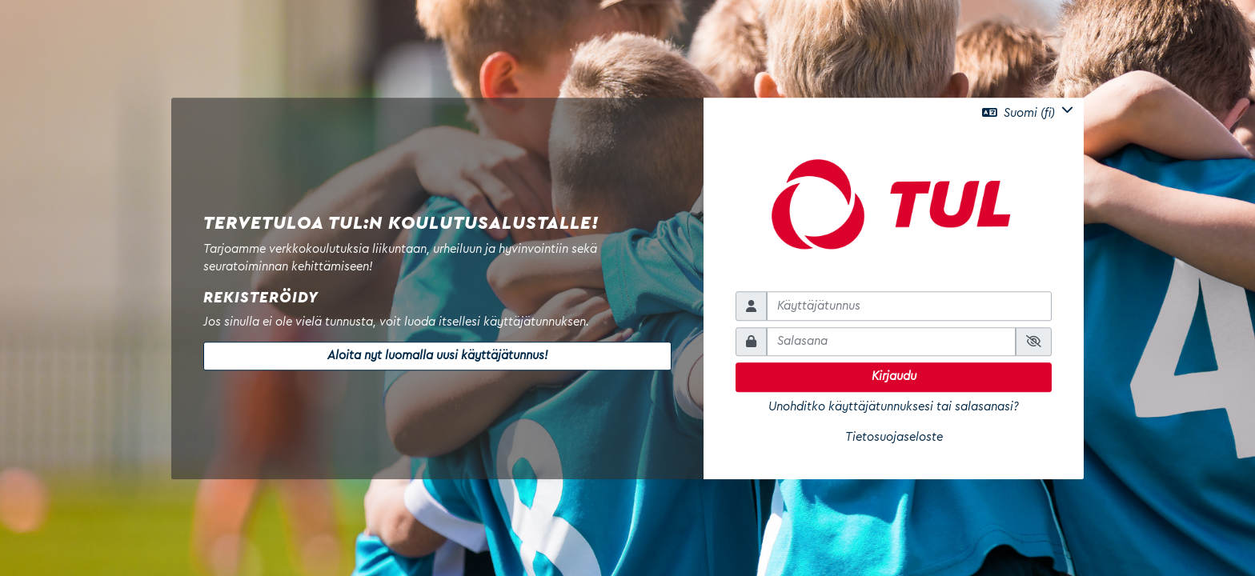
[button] (1028, 113)
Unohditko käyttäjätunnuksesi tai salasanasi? (893, 407)
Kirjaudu (894, 376)
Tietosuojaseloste (894, 437)
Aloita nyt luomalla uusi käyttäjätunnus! (437, 356)
